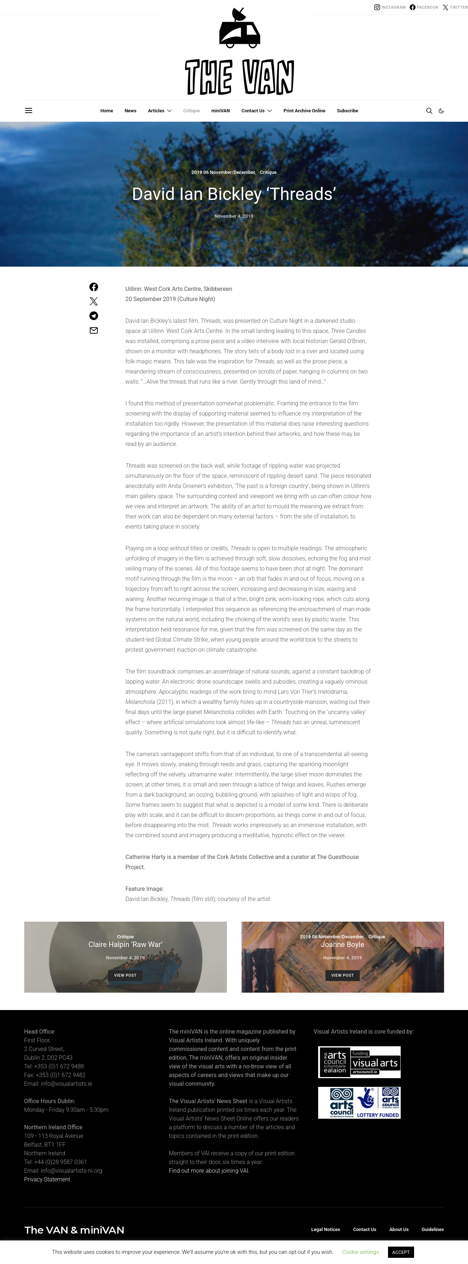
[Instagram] (390, 7)
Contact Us (253, 110)
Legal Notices (325, 1229)
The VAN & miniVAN (74, 1230)
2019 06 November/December (223, 172)
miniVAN (220, 110)
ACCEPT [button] (401, 1252)
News (130, 110)
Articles (156, 110)
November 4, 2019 (234, 216)
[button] (441, 111)
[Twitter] (455, 7)
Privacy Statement (47, 1179)
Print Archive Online (304, 110)
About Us (399, 1229)
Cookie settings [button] (360, 1252)
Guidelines (433, 1229)
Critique (191, 110)
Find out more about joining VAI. (209, 1170)
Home (107, 110)
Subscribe (347, 110)
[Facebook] (424, 7)
